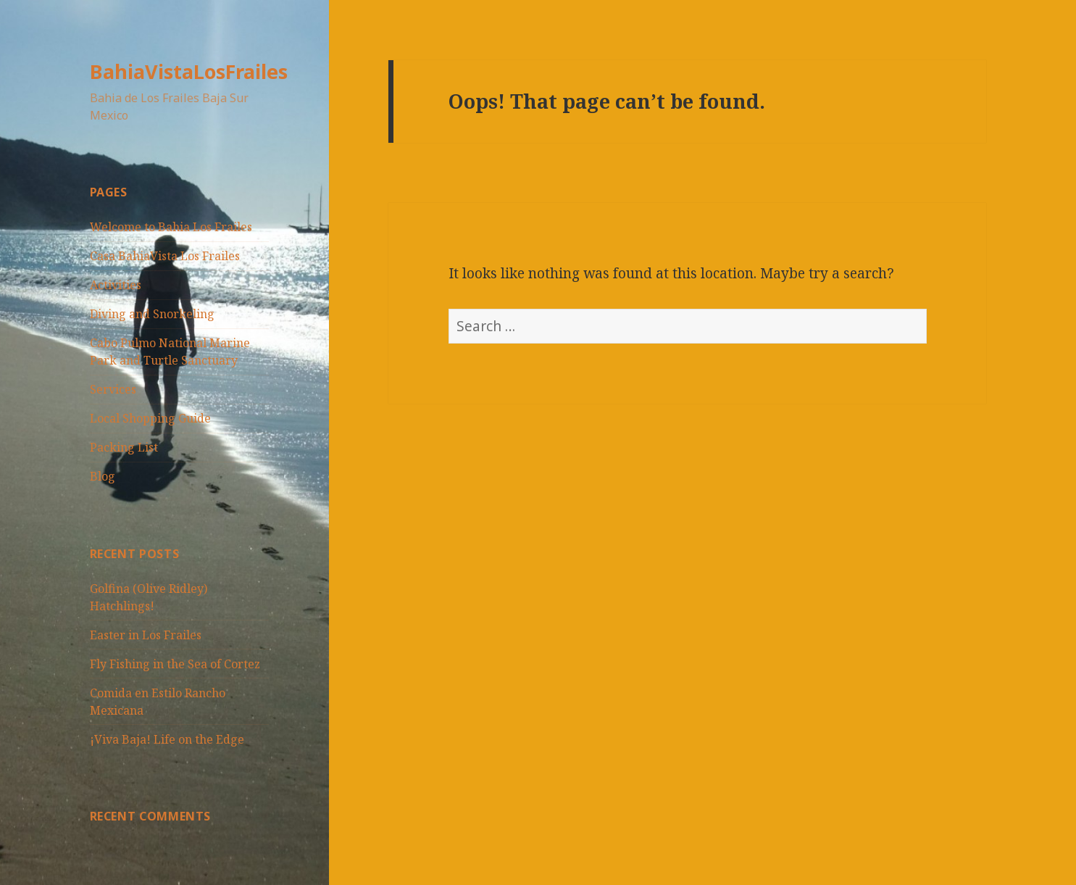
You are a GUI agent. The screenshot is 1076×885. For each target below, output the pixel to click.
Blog (102, 476)
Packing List (124, 447)
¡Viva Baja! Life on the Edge (167, 739)
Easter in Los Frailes (145, 635)
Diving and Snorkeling (152, 314)
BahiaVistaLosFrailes (189, 71)
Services (113, 389)
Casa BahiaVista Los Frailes (165, 256)
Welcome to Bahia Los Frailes (171, 227)
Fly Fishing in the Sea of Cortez (175, 664)
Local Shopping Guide (150, 418)
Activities (115, 285)
